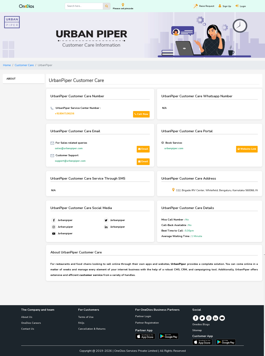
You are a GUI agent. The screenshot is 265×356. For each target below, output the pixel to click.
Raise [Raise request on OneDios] (203, 6)
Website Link (247, 149)
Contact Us (27, 329)
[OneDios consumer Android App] (226, 342)
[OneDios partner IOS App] (146, 336)
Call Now (141, 114)
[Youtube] (61, 233)
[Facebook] (61, 220)
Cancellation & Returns (91, 329)
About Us (26, 317)
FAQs (81, 323)
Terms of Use (85, 317)
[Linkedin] (114, 227)
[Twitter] (114, 220)
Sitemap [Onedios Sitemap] (197, 330)
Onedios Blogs (201, 324)
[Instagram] (61, 227)
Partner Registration (147, 323)
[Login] (243, 6)
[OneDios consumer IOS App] (203, 342)
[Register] (227, 6)
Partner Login (143, 316)
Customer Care (24, 65)
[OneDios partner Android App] (169, 336)
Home (7, 65)
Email (143, 149)
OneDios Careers (31, 323)
